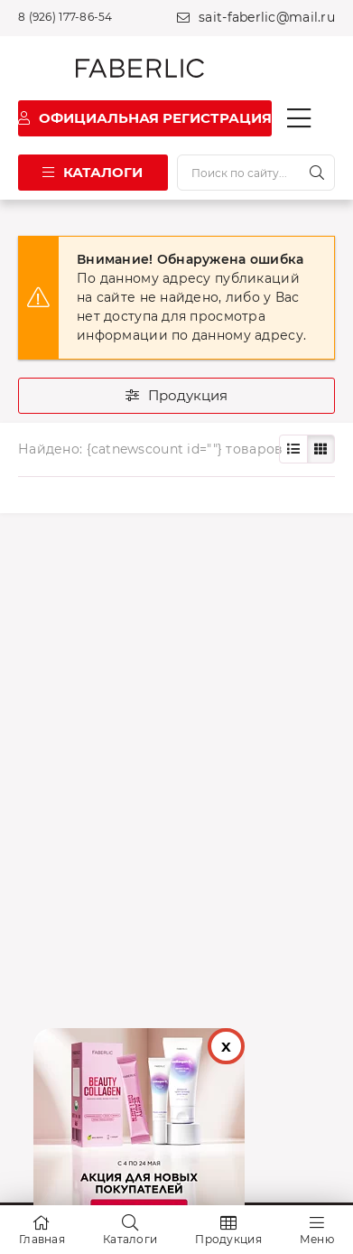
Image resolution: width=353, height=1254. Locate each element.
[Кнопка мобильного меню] (299, 118)
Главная (42, 1239)
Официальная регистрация (155, 117)
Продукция (188, 395)
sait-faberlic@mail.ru (267, 17)
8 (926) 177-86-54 (65, 16)
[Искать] (317, 172)
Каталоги (103, 172)
